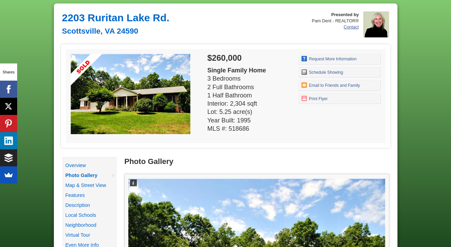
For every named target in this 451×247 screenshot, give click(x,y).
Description (78, 205)
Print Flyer (314, 98)
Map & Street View (86, 185)
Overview (76, 165)
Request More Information (329, 58)
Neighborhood (81, 225)
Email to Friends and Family (330, 85)
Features (75, 195)
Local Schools (81, 215)
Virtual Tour (78, 235)
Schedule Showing (322, 72)
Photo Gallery (82, 175)
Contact (351, 27)
